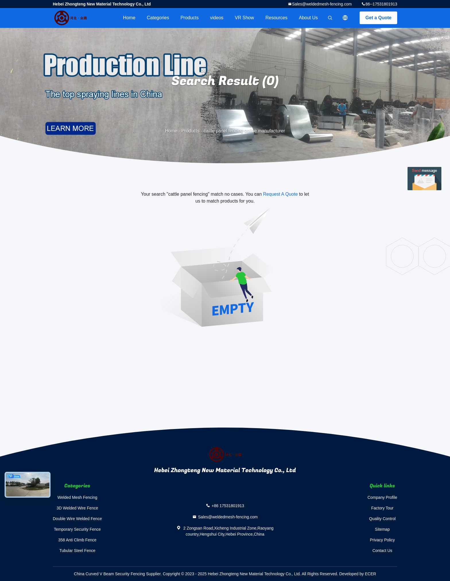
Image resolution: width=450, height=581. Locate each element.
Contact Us (382, 550)
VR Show (244, 17)
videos (216, 17)
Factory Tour (382, 508)
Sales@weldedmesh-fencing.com (322, 4)
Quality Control (382, 518)
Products (190, 17)
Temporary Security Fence (77, 529)
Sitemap (382, 529)
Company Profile (382, 497)
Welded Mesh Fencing (77, 497)
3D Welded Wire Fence (77, 508)
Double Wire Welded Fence (77, 518)
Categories (158, 17)
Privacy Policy (382, 540)
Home (129, 17)
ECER (370, 574)
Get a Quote (378, 17)
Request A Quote (280, 194)
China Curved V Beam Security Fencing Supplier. (118, 574)
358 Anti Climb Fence (77, 540)
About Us (308, 17)
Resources (276, 17)
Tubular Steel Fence (77, 550)
